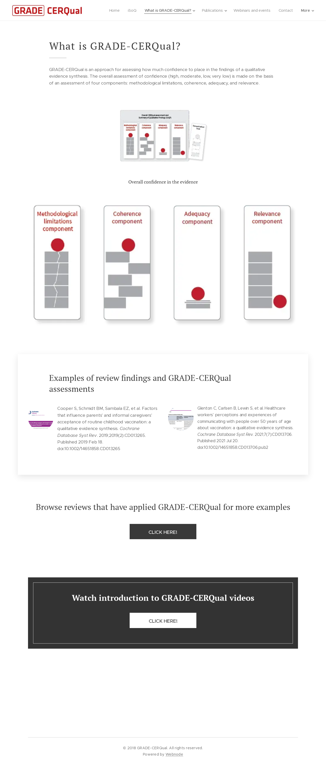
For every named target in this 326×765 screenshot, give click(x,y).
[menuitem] (113, 10)
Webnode (174, 754)
